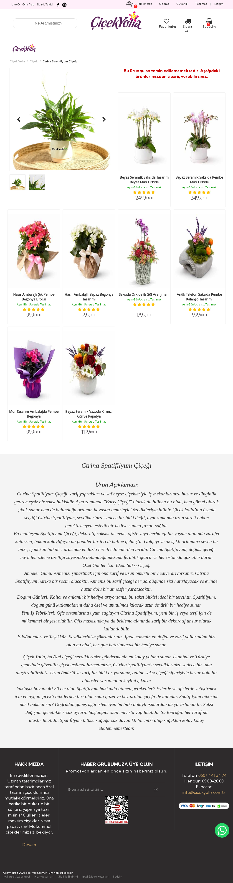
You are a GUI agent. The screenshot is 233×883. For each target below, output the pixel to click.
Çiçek (34, 61)
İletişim (117, 876)
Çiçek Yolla (17, 61)
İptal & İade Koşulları (95, 876)
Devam (29, 844)
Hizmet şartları (43, 876)
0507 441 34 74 (212, 775)
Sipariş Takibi (187, 26)
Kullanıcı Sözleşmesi (16, 876)
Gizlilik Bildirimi (68, 876)
